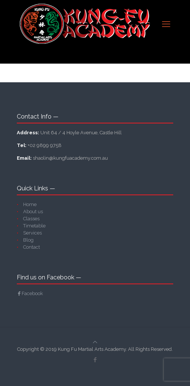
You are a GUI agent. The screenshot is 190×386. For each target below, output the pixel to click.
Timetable (34, 226)
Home (30, 204)
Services (32, 233)
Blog (28, 240)
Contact (31, 247)
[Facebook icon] (95, 359)
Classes (31, 218)
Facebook (30, 293)
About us (33, 211)
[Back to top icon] (95, 342)
